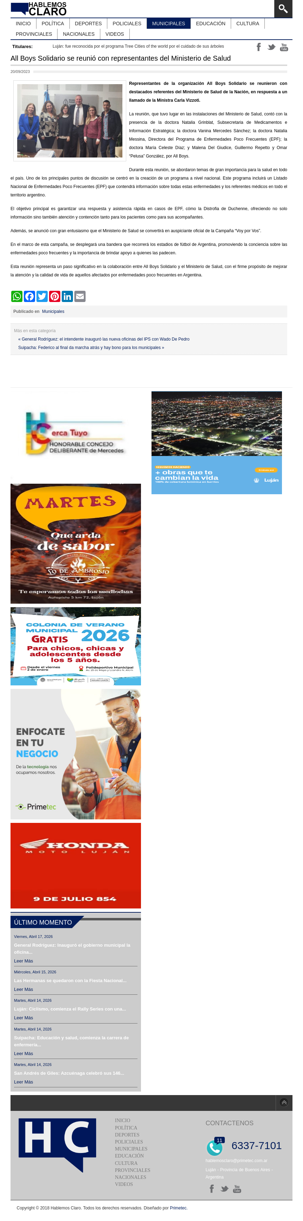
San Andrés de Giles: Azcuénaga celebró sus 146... (69, 1073)
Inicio (122, 1120)
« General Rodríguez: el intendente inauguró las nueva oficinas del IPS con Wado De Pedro (104, 339)
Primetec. (179, 1208)
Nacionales (130, 1177)
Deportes (127, 1135)
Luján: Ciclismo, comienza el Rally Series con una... (70, 1009)
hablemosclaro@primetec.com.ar (236, 1160)
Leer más (23, 961)
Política (126, 1128)
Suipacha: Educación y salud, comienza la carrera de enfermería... (71, 1041)
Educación (129, 1156)
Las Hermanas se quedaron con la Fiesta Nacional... (70, 980)
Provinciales (132, 1170)
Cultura (126, 1163)
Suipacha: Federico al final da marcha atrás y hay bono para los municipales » (91, 347)
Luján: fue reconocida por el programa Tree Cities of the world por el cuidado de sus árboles (138, 46)
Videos (124, 1184)
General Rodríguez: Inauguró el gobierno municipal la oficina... (72, 948)
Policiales (129, 1142)
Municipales (53, 311)
